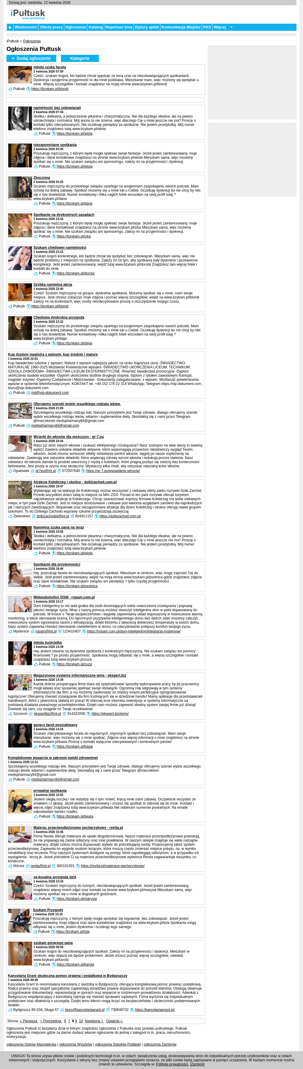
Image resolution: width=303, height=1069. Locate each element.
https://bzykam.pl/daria (74, 203)
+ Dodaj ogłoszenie (31, 58)
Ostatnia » (114, 1021)
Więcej (220, 27)
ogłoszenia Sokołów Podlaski (118, 1044)
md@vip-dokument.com (50, 393)
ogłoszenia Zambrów (160, 1044)
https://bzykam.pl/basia (75, 746)
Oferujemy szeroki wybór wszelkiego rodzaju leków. (77, 404)
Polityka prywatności (172, 1064)
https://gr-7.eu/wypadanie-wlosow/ (113, 471)
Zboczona (41, 178)
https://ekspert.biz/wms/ (109, 714)
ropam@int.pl (46, 631)
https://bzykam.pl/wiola (75, 133)
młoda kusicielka (47, 643)
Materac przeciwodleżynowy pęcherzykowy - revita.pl (78, 828)
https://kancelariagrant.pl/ (155, 1010)
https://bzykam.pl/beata (75, 816)
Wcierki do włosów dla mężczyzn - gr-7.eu (68, 437)
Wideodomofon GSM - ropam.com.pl (64, 597)
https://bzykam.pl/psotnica (77, 586)
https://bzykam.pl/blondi (49, 89)
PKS (207, 27)
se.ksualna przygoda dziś (54, 877)
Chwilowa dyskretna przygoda (58, 317)
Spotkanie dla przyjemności (56, 564)
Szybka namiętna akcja (52, 285)
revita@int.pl (41, 866)
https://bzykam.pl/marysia (77, 899)
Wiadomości (26, 27)
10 (81, 1021)
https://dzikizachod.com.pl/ (120, 516)
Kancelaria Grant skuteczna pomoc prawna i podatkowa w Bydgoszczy (67, 976)
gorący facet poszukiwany (55, 725)
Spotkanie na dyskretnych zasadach (63, 215)
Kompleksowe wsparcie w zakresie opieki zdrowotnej (53, 758)
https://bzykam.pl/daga (74, 343)
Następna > (94, 1021)
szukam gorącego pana (53, 943)
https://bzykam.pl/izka (74, 236)
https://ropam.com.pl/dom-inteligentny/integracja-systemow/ (133, 631)
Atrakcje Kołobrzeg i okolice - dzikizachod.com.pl (75, 482)
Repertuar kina (118, 27)
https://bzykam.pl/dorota (75, 273)
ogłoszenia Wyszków (75, 1044)
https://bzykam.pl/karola (75, 964)
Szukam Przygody (48, 910)
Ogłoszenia (75, 27)
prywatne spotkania (50, 791)
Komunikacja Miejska (181, 27)
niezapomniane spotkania (55, 145)
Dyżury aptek (147, 27)
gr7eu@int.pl (46, 471)
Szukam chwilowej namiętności (59, 247)
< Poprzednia (51, 1021)
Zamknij (197, 1064)
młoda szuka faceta (49, 67)
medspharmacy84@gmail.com (55, 425)
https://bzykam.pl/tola (73, 932)
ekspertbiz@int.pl (47, 714)
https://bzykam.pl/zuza (74, 664)
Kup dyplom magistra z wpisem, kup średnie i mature (53, 354)
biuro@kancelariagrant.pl (85, 1010)
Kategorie (80, 58)
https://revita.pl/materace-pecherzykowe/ (112, 866)
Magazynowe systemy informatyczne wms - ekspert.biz (79, 675)
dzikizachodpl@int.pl (53, 516)
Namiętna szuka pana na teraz (58, 527)
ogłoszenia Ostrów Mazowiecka (31, 1044)
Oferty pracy (51, 27)
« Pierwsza (29, 1021)
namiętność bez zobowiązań (57, 108)
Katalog (95, 27)
